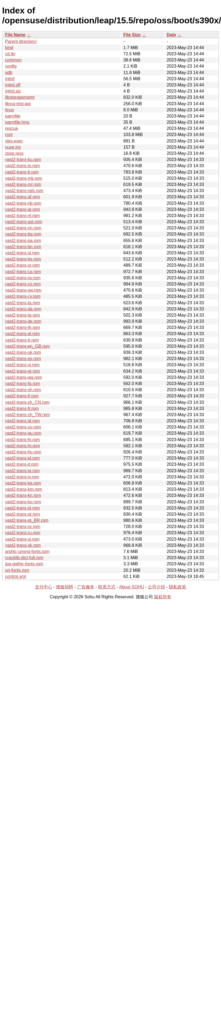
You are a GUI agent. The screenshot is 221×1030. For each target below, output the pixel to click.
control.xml (15, 576)
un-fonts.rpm (17, 570)
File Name (15, 34)
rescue (11, 128)
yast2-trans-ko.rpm (23, 502)
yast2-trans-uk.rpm (23, 352)
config (11, 66)
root (9, 134)
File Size (132, 34)
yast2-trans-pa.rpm (23, 240)
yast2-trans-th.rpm (22, 327)
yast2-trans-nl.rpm (22, 215)
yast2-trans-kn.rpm (23, 495)
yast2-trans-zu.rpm (23, 427)
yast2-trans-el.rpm (22, 333)
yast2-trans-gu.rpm (23, 433)
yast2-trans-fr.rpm (22, 408)
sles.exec (14, 141)
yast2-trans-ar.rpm (22, 209)
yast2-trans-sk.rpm (23, 545)
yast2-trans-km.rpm (23, 489)
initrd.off (12, 85)
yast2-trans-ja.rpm (22, 470)
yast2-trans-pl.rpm (22, 508)
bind (9, 47)
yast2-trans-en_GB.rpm (27, 346)
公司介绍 (156, 587)
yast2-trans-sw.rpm (23, 290)
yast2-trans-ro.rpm (22, 526)
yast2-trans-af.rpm (22, 197)
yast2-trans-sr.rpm (22, 265)
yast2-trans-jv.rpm (22, 477)
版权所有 (162, 597)
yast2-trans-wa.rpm (23, 377)
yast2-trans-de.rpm (23, 321)
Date (171, 34)
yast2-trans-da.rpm (23, 309)
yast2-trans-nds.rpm (24, 190)
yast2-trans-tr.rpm (22, 340)
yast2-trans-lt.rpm (21, 172)
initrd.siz (13, 91)
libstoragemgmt (19, 97)
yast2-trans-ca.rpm (23, 271)
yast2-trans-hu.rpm (23, 452)
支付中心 (43, 587)
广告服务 (85, 587)
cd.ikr (10, 54)
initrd (10, 78)
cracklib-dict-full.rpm (24, 557)
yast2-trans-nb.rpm (23, 203)
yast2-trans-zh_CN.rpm (27, 402)
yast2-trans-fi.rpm (21, 396)
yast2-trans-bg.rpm (23, 234)
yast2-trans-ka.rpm (23, 483)
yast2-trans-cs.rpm (23, 284)
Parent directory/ (21, 41)
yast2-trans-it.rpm (21, 464)
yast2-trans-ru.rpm (22, 532)
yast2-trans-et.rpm (22, 371)
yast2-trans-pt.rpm (22, 514)
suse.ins (13, 147)
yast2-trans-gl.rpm (22, 421)
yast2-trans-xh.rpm (23, 389)
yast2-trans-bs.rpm (23, 259)
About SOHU (131, 587)
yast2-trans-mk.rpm (23, 178)
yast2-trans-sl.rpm (22, 253)
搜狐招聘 (64, 587)
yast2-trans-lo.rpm (22, 165)
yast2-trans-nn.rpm (23, 228)
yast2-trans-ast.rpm (23, 221)
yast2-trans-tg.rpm (22, 315)
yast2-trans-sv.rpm (22, 278)
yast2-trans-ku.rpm (23, 159)
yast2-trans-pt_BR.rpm (26, 520)
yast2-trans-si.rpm (22, 539)
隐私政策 (177, 587)
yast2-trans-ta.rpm (22, 302)
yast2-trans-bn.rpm (23, 246)
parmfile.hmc (17, 122)
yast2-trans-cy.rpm (22, 296)
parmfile (12, 116)
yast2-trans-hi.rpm (22, 439)
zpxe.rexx (14, 153)
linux (9, 110)
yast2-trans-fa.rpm (22, 383)
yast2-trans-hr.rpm (22, 445)
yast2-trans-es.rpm (23, 358)
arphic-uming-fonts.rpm (27, 551)
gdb (8, 72)
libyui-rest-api (18, 103)
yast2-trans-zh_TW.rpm (27, 414)
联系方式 (106, 587)
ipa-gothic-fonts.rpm (24, 564)
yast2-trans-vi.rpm (22, 364)
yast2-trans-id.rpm (22, 458)
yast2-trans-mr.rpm (23, 184)
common (13, 60)
